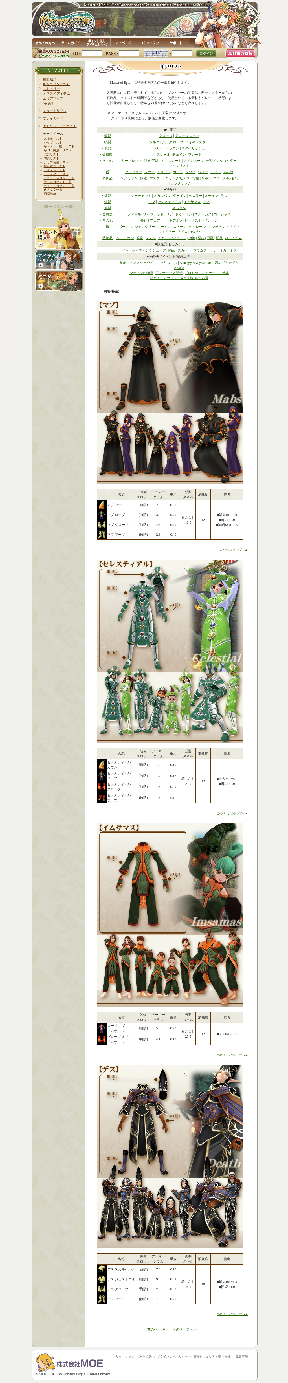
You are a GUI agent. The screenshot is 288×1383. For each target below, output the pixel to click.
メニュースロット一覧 (59, 178)
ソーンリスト (179, 166)
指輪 (195, 178)
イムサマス (192, 202)
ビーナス (191, 220)
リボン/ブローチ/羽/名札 (219, 178)
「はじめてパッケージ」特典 (207, 273)
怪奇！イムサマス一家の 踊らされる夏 (179, 278)
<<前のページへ (155, 1329)
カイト (178, 172)
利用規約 (145, 1356)
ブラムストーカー (206, 250)
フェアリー (158, 220)
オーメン (164, 227)
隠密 (171, 250)
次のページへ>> (185, 1329)
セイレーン (209, 220)
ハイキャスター (197, 142)
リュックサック (179, 183)
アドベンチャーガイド (60, 126)
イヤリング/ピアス (176, 178)
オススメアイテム (56, 94)
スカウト (184, 250)
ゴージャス (222, 214)
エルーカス (203, 214)
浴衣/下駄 (151, 161)
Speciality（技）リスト (59, 146)
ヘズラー (195, 196)
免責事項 (242, 1356)
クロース (165, 136)
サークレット (132, 161)
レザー (158, 148)
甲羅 (210, 238)
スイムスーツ (194, 161)
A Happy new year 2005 (196, 263)
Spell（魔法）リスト (58, 150)
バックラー (133, 172)
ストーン (180, 227)
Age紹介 (49, 103)
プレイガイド (53, 118)
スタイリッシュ (193, 148)
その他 (107, 161)
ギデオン (176, 220)
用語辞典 (50, 193)
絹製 (107, 142)
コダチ (215, 172)
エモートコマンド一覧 (59, 186)
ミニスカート (171, 161)
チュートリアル (55, 111)
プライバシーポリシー (172, 1356)
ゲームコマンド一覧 (58, 182)
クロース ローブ (187, 136)
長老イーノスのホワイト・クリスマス (148, 263)
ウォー (203, 172)
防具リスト (51, 158)
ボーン (123, 227)
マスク (155, 178)
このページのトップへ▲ (232, 549)
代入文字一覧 (53, 189)
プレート (195, 154)
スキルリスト (53, 138)
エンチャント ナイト (224, 227)
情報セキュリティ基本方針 (211, 1356)
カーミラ (229, 250)
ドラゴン (172, 148)
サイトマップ (125, 1356)
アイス (182, 232)
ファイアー (166, 232)
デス (206, 202)
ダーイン (179, 196)
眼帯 (140, 238)
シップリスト (53, 142)
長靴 (143, 220)
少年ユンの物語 (141, 273)
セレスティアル (169, 202)
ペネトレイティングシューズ (144, 250)
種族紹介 (49, 79)
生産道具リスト (54, 166)
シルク (154, 142)
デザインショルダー (221, 161)
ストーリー (51, 89)
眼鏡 (143, 178)
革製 (107, 148)
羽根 (201, 238)
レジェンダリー (143, 227)
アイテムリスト (54, 170)
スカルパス (161, 196)
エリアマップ (53, 98)
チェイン (179, 154)
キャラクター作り (56, 84)
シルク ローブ (172, 142)
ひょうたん (233, 238)
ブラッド (157, 214)
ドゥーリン (183, 214)
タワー (190, 172)
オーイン (211, 196)
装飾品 (107, 178)
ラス (224, 196)
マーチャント (141, 196)
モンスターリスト (56, 174)
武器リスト (51, 154)
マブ (151, 202)
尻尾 (219, 238)
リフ (169, 214)
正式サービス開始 (169, 273)
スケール (163, 154)
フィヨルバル (137, 214)
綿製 (107, 136)
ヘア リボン (129, 178)
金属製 (107, 154)
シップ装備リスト (56, 162)
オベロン (179, 208)
